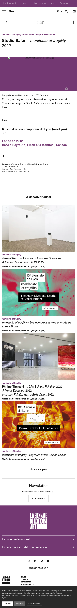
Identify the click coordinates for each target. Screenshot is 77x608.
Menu (8, 11)
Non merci (19, 604)
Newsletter (26, 582)
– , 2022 (31, 260)
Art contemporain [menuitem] (43, 3)
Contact (24, 579)
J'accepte (7, 604)
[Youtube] (48, 561)
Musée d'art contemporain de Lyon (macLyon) (34, 129)
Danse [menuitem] (64, 3)
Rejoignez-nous (27, 584)
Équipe (23, 577)
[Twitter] (42, 561)
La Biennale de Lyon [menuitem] (15, 3)
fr (60, 11)
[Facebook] (35, 561)
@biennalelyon (38, 568)
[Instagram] (29, 561)
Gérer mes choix (34, 604)
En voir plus (38, 469)
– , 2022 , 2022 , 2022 (32, 390)
